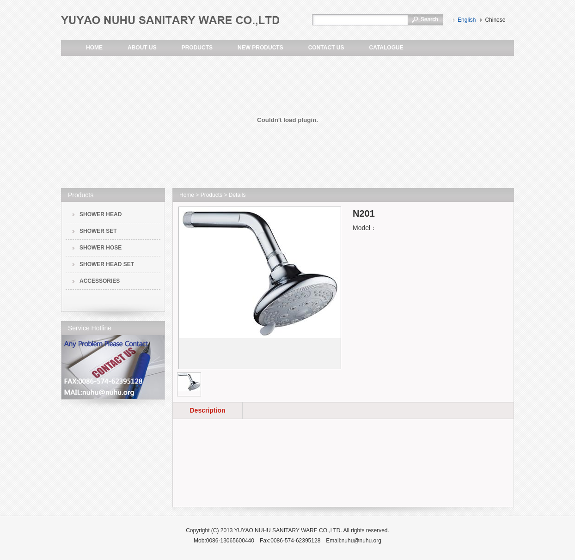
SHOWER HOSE (101, 247)
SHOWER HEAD (101, 214)
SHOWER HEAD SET (107, 264)
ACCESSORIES (100, 281)
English (467, 20)
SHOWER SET (98, 231)
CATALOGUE (386, 47)
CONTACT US (326, 47)
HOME (94, 47)
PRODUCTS (197, 47)
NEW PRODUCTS (260, 47)
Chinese (495, 20)
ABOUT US (142, 47)
